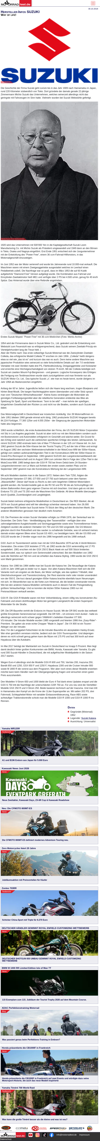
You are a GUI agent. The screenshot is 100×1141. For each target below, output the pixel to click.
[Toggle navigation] (93, 3)
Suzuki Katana (88, 718)
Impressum (84, 1135)
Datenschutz (6, 1139)
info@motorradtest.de (67, 1135)
